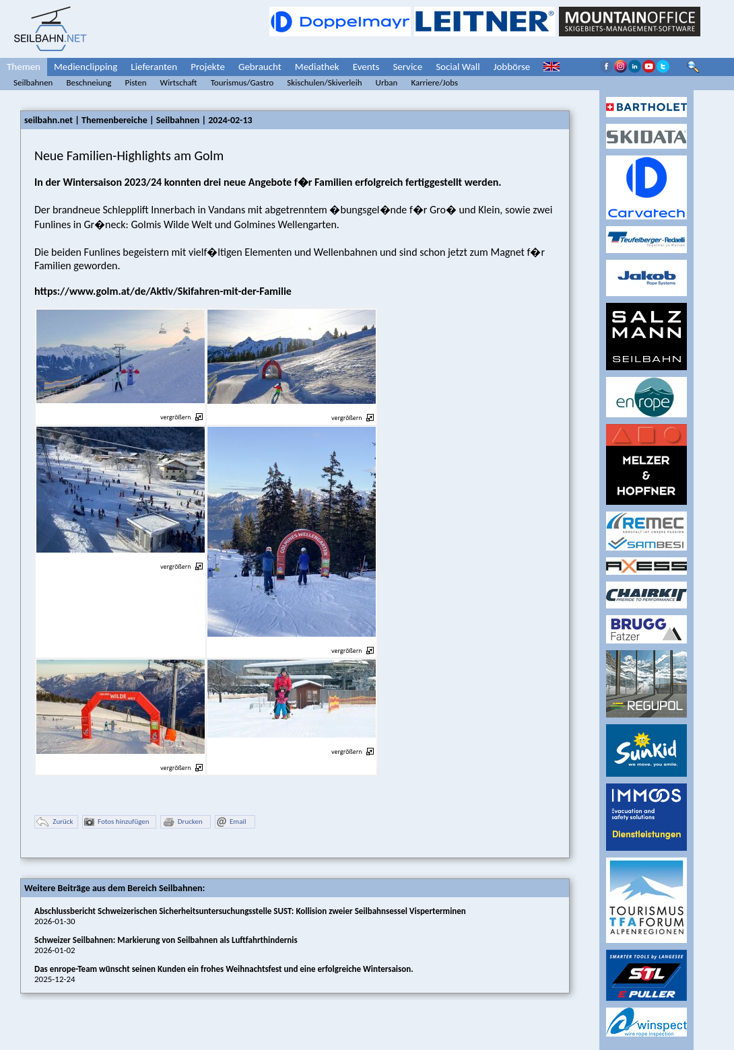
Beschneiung (88, 82)
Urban (387, 82)
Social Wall (458, 67)
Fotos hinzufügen (116, 822)
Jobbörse (512, 67)
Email (231, 822)
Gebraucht (259, 67)
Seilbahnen (33, 82)
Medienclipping (85, 67)
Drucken (182, 822)
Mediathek (317, 67)
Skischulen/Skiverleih (324, 82)
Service (407, 67)
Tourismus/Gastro (242, 82)
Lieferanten (154, 67)
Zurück (54, 822)
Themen (23, 67)
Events (366, 67)
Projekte (208, 67)
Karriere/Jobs (434, 82)
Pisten (135, 82)
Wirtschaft (178, 82)
